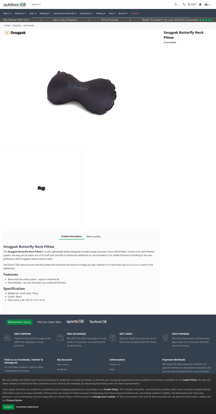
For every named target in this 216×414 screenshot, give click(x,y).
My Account (63, 364)
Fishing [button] (100, 13)
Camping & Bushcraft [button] (64, 13)
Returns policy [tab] (94, 236)
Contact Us (115, 364)
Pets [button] (111, 13)
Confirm (8, 407)
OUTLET (135, 13)
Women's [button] (19, 13)
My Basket (62, 369)
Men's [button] (6, 13)
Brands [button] (122, 13)
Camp (7, 25)
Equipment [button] (85, 13)
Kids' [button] (32, 13)
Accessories (28, 25)
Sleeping (17, 25)
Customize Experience (27, 406)
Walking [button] (44, 13)
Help (112, 369)
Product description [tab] (71, 236)
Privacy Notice (14, 400)
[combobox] (104, 4)
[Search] (104, 4)
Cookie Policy (189, 379)
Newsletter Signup (19, 322)
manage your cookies (104, 396)
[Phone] (184, 4)
